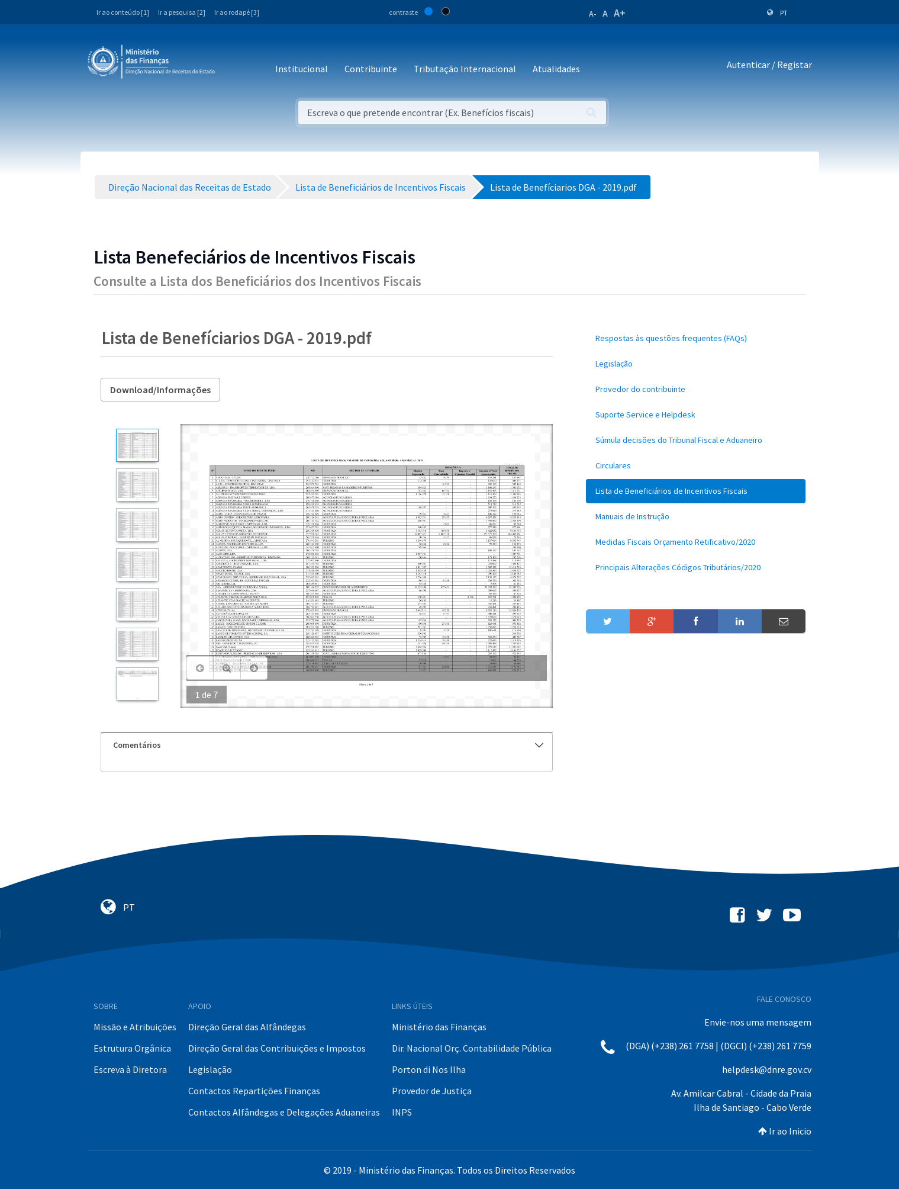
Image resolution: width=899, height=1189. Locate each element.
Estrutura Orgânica (132, 1048)
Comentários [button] (328, 745)
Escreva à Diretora (130, 1069)
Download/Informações (160, 390)
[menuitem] (696, 338)
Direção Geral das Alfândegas (247, 1027)
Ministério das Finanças (439, 1027)
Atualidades (556, 69)
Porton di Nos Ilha (429, 1069)
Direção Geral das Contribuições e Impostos (277, 1048)
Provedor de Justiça (432, 1091)
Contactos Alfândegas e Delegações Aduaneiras (284, 1112)
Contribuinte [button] (370, 69)
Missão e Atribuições (135, 1027)
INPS (402, 1112)
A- (593, 13)
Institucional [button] (301, 69)
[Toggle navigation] (233, 65)
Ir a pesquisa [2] (181, 12)
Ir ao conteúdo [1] (122, 12)
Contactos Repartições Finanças (254, 1091)
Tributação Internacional (465, 69)
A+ (620, 13)
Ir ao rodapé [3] (236, 12)
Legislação (210, 1069)
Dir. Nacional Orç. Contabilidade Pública (472, 1048)
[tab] (326, 745)
